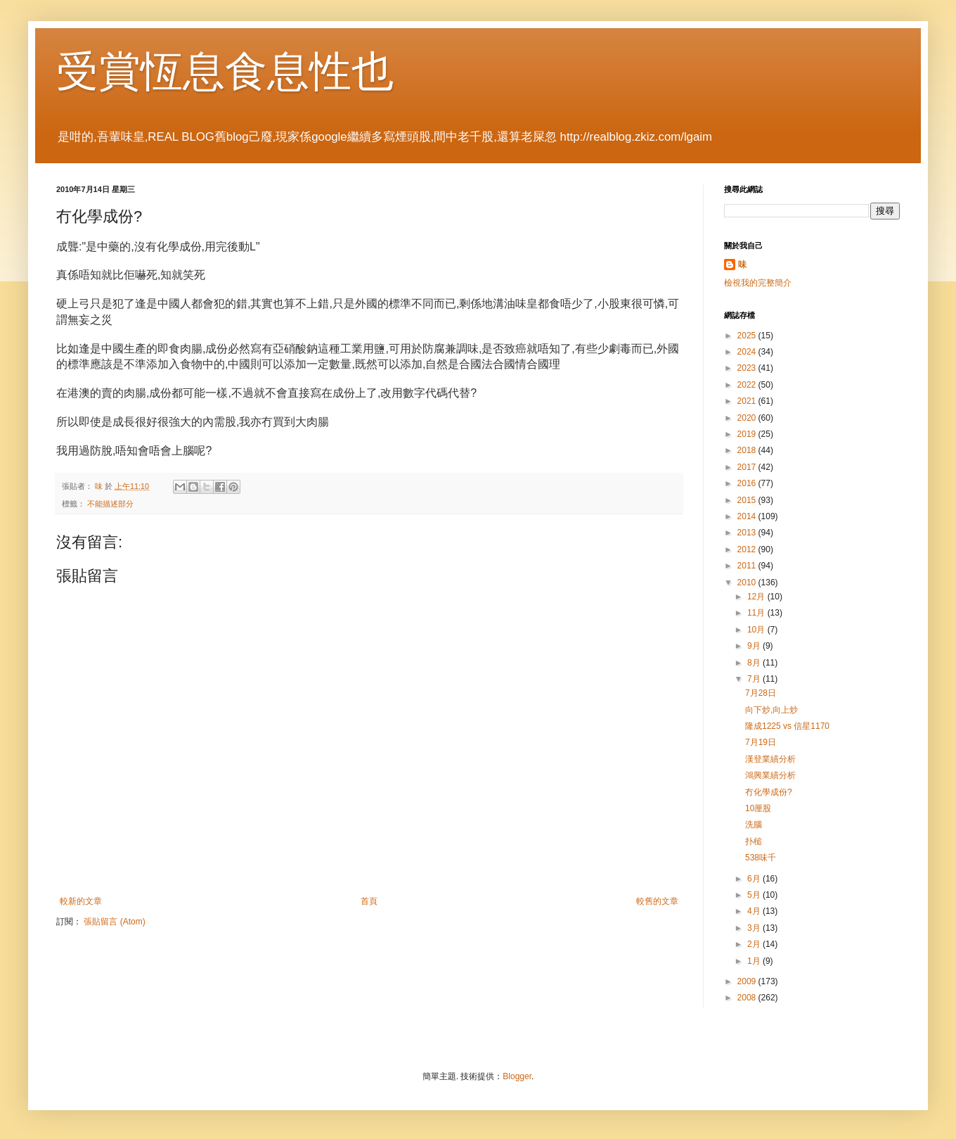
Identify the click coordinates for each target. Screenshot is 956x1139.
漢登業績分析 (770, 759)
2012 (747, 549)
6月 (755, 879)
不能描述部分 (110, 503)
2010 (747, 582)
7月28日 (760, 693)
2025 (747, 336)
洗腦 (753, 824)
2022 (747, 385)
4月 (755, 911)
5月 (755, 895)
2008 (747, 998)
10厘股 (758, 808)
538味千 (760, 858)
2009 (747, 981)
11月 (757, 613)
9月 (755, 646)
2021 (747, 401)
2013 (747, 532)
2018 (747, 450)
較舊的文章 (657, 901)
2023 (747, 368)
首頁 (369, 901)
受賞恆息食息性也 (225, 71)
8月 (755, 663)
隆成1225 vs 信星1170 (787, 726)
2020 (747, 418)
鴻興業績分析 (770, 775)
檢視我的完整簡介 (758, 283)
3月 (755, 928)
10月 (757, 630)
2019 (747, 434)
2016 (747, 483)
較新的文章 (81, 901)
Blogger (517, 1076)
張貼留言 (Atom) (114, 922)
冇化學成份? (768, 792)
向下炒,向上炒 (771, 710)
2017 (747, 467)
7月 (755, 679)
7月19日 (760, 742)
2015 (747, 500)
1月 (755, 961)
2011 (747, 566)
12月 (757, 597)
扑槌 (753, 841)
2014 (747, 516)
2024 (747, 352)
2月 (755, 944)
